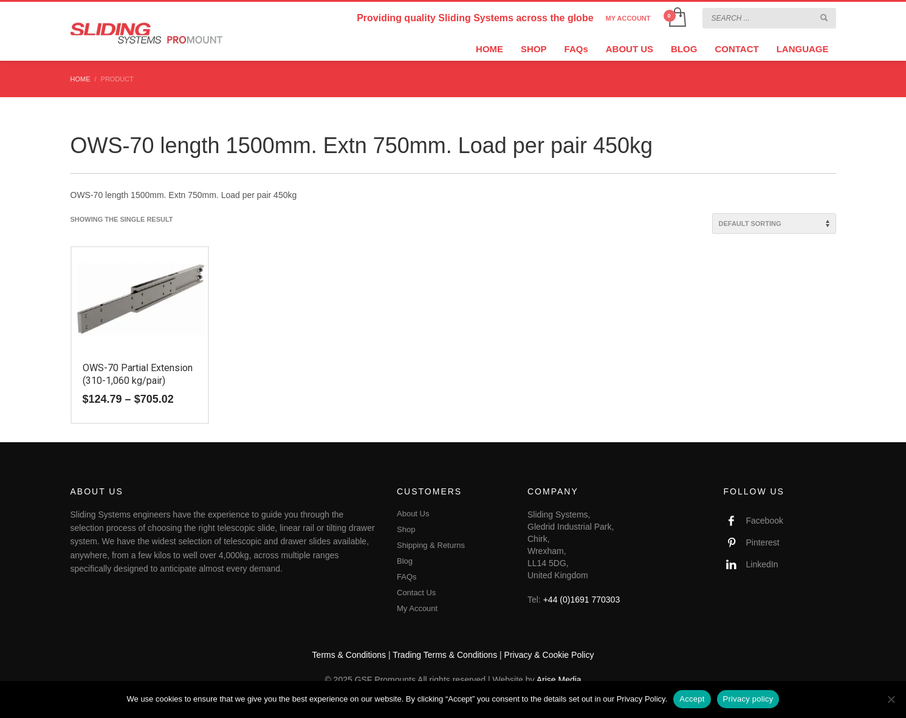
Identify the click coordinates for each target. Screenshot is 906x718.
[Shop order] (774, 223)
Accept (691, 698)
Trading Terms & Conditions (445, 655)
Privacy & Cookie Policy (549, 655)
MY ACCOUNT (628, 18)
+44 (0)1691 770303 (581, 599)
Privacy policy (748, 698)
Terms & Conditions (349, 655)
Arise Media (559, 680)
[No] (891, 699)
